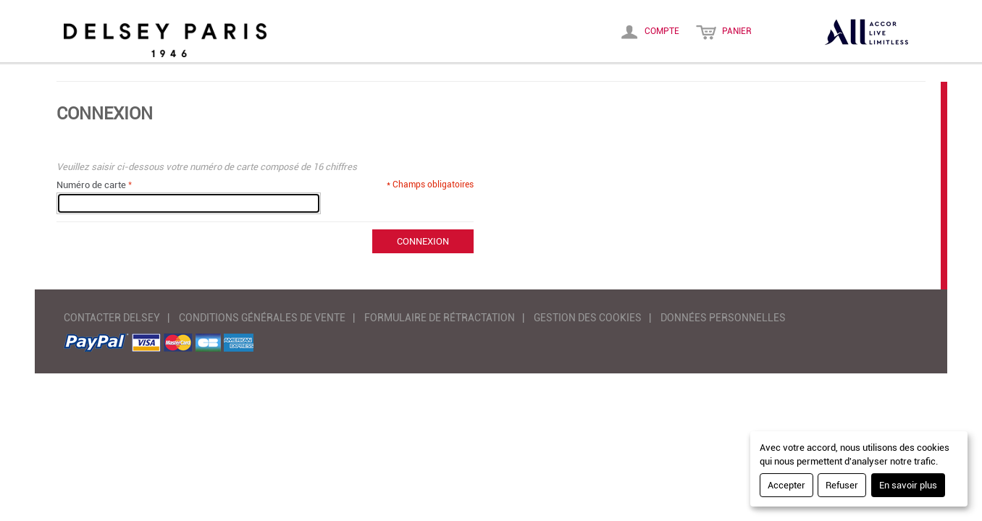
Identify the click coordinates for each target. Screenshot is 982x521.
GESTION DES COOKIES (588, 317)
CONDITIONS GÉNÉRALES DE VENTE (262, 317)
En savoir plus (908, 485)
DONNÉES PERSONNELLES (723, 317)
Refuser (842, 485)
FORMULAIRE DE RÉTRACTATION (439, 317)
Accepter (786, 485)
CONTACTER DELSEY (112, 317)
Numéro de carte (91, 184)
